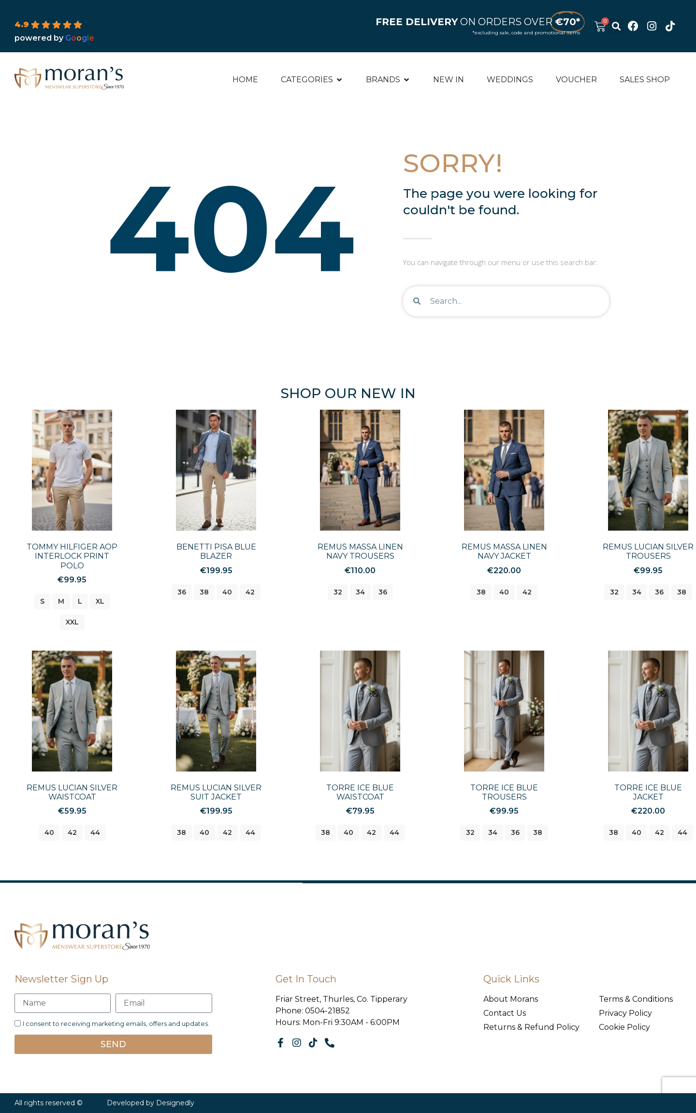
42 (250, 592)
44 (95, 832)
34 (360, 592)
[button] (616, 26)
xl (100, 601)
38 (204, 592)
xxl (72, 622)
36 (181, 592)
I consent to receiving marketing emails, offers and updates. (116, 1023)
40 (227, 592)
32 (338, 592)
